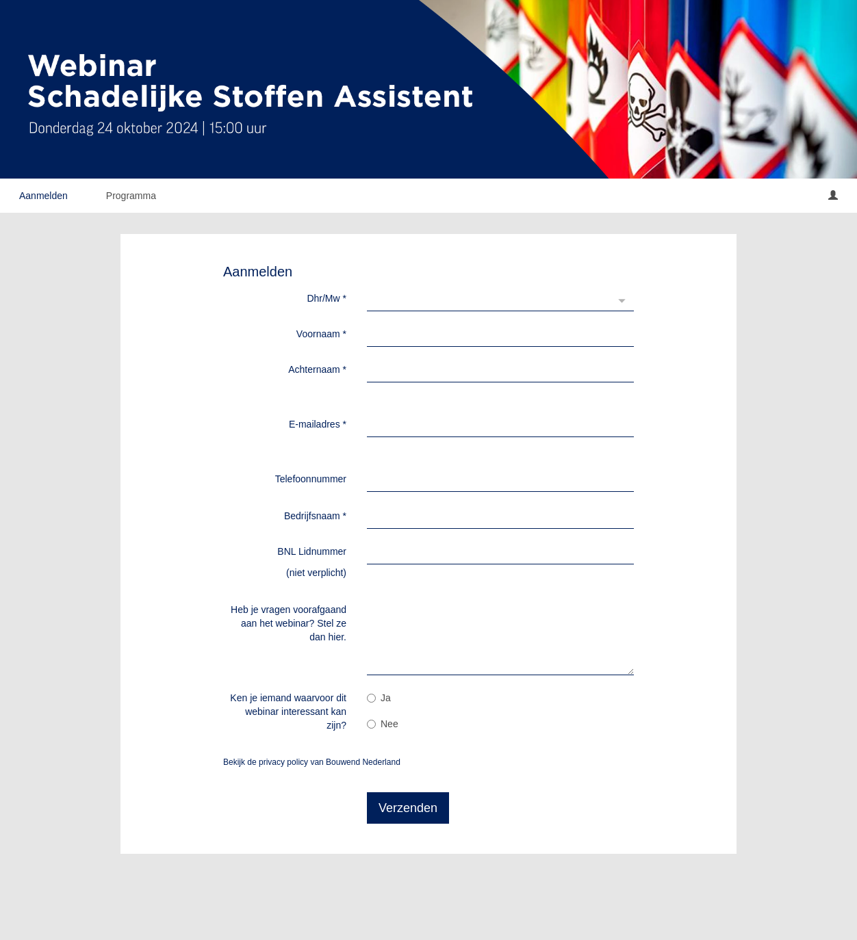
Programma (131, 195)
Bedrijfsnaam (315, 515)
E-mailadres (317, 424)
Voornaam (321, 333)
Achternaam (317, 369)
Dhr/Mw (326, 298)
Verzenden (408, 808)
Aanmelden (43, 195)
